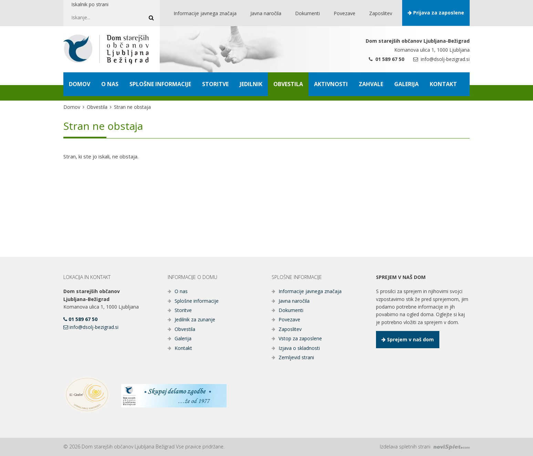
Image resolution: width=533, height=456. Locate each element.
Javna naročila (294, 301)
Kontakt (183, 348)
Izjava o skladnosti (299, 348)
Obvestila (97, 107)
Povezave (289, 319)
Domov (71, 107)
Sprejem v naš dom (408, 339)
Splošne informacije (197, 301)
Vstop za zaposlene (300, 338)
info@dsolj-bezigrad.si (441, 59)
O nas (181, 291)
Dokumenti (291, 310)
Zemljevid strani (296, 357)
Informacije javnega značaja (310, 291)
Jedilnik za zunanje (195, 319)
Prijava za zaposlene (436, 12)
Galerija (183, 338)
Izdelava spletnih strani (425, 446)
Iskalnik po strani (89, 4)
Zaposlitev (290, 329)
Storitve (183, 310)
